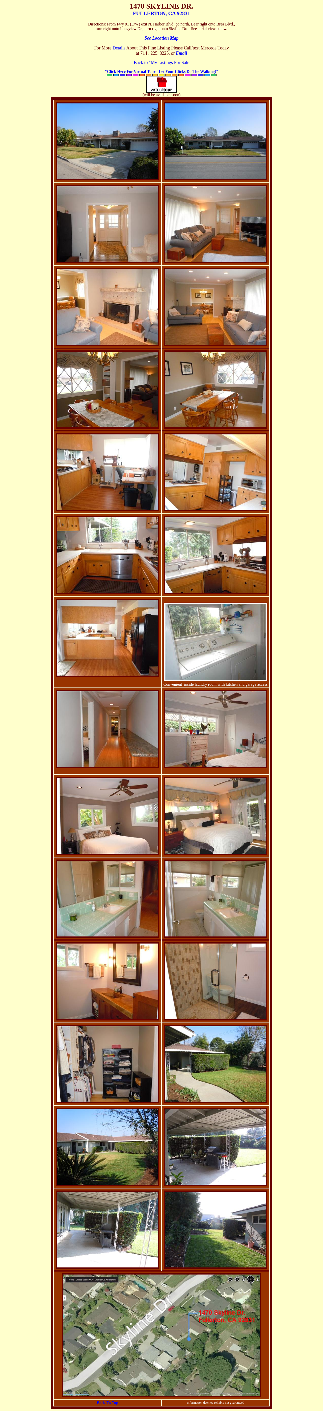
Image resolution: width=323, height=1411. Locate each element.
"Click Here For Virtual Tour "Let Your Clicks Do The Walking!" (161, 71)
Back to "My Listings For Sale (161, 62)
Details (119, 47)
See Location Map (162, 38)
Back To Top (107, 1403)
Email (181, 53)
